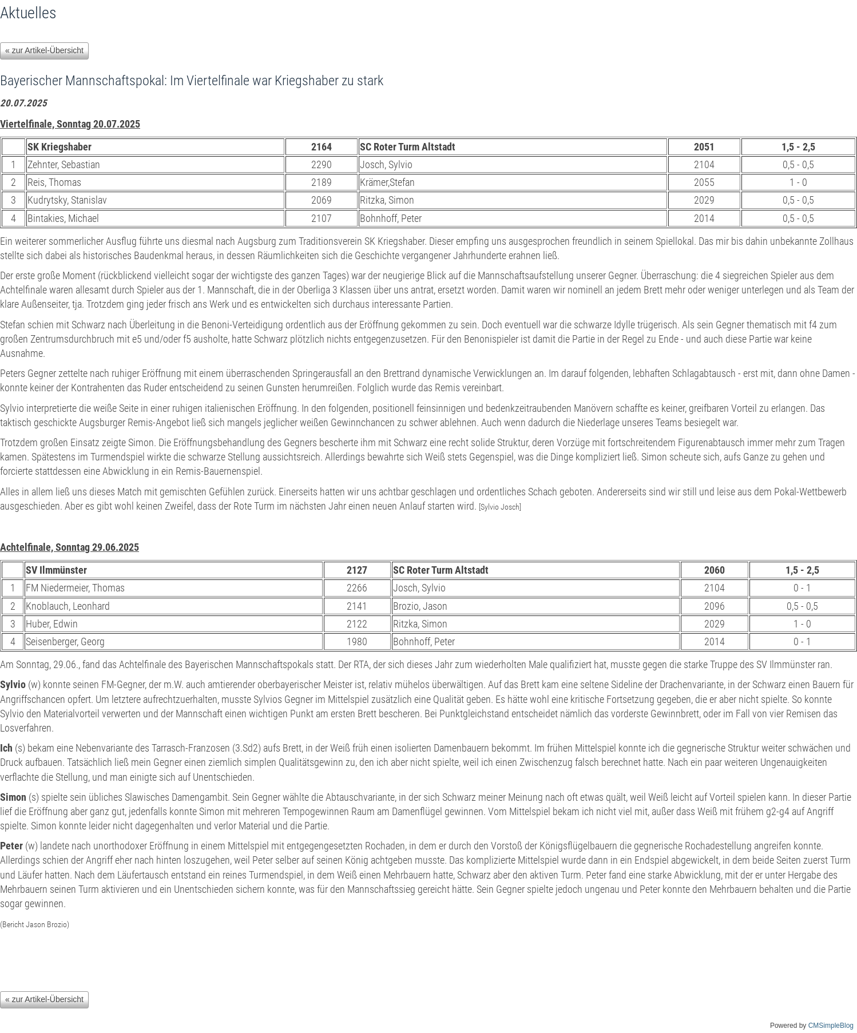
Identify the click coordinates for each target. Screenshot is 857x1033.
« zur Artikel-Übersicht (44, 50)
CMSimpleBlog (831, 1026)
